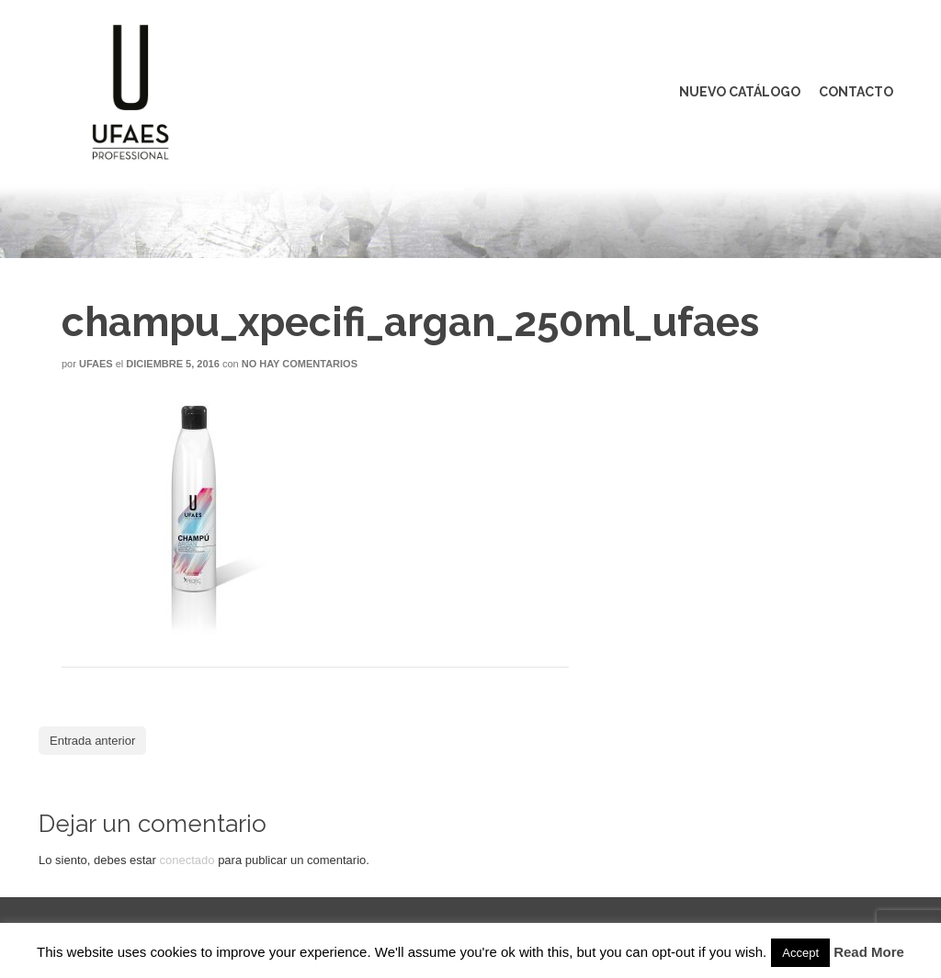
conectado (187, 860)
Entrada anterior (92, 741)
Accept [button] (800, 953)
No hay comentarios (299, 363)
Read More (868, 952)
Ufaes (96, 363)
